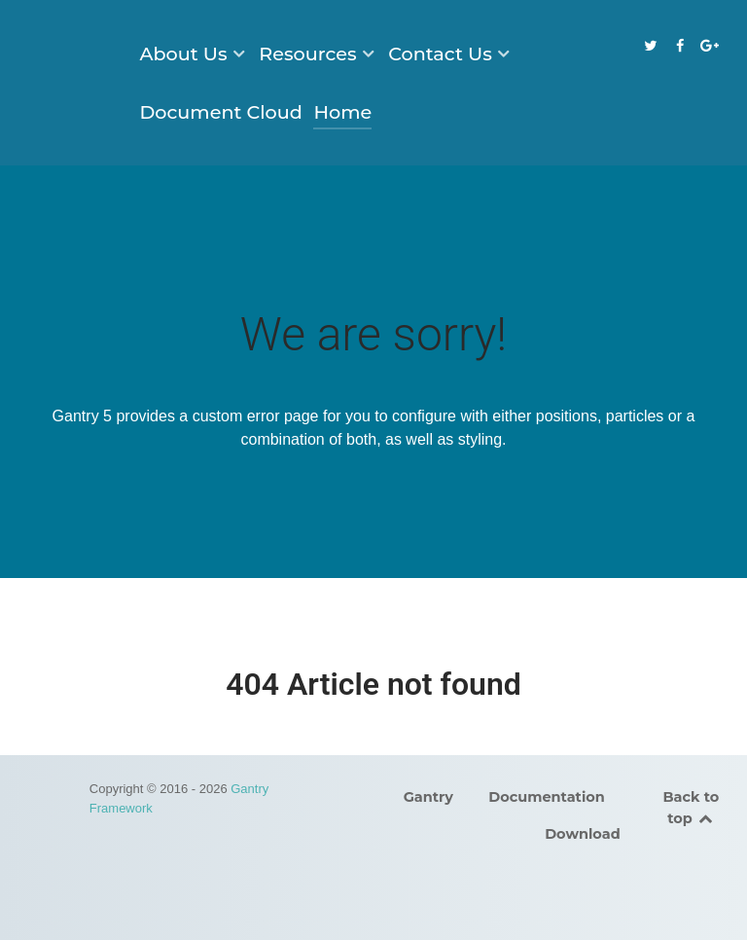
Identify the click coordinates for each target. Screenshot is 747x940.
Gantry (428, 797)
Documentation (546, 797)
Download (583, 834)
